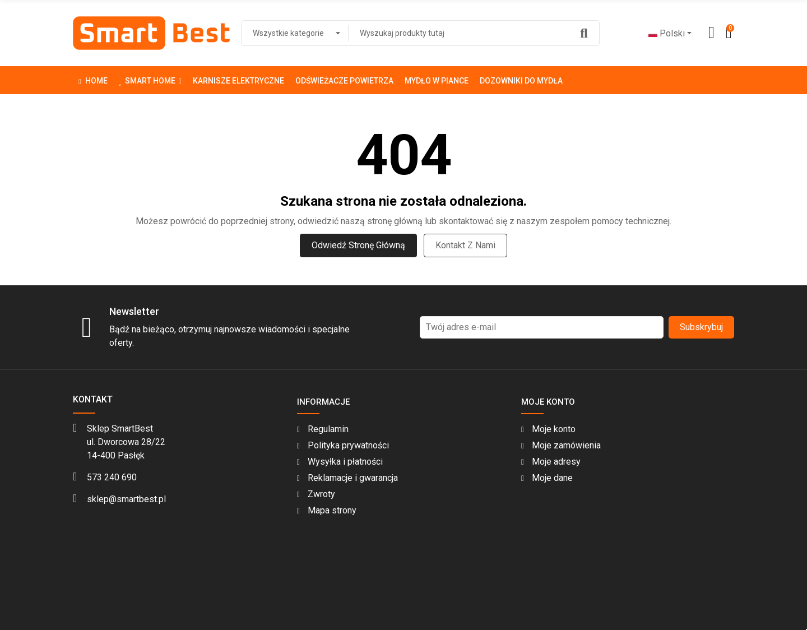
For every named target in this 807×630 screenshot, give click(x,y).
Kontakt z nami (465, 245)
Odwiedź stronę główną (358, 245)
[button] (150, 80)
